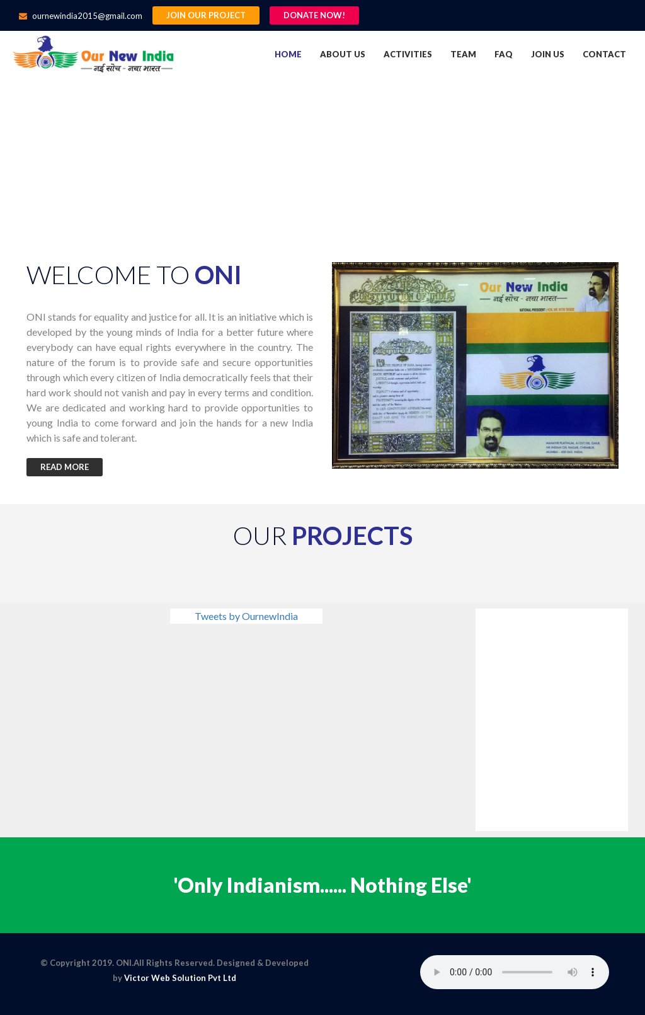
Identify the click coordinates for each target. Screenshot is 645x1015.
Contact (604, 54)
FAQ (503, 54)
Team (463, 54)
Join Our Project (206, 15)
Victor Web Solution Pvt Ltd (180, 978)
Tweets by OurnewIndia (246, 616)
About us (342, 54)
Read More (64, 467)
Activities (408, 54)
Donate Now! (314, 15)
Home (288, 54)
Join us (547, 54)
